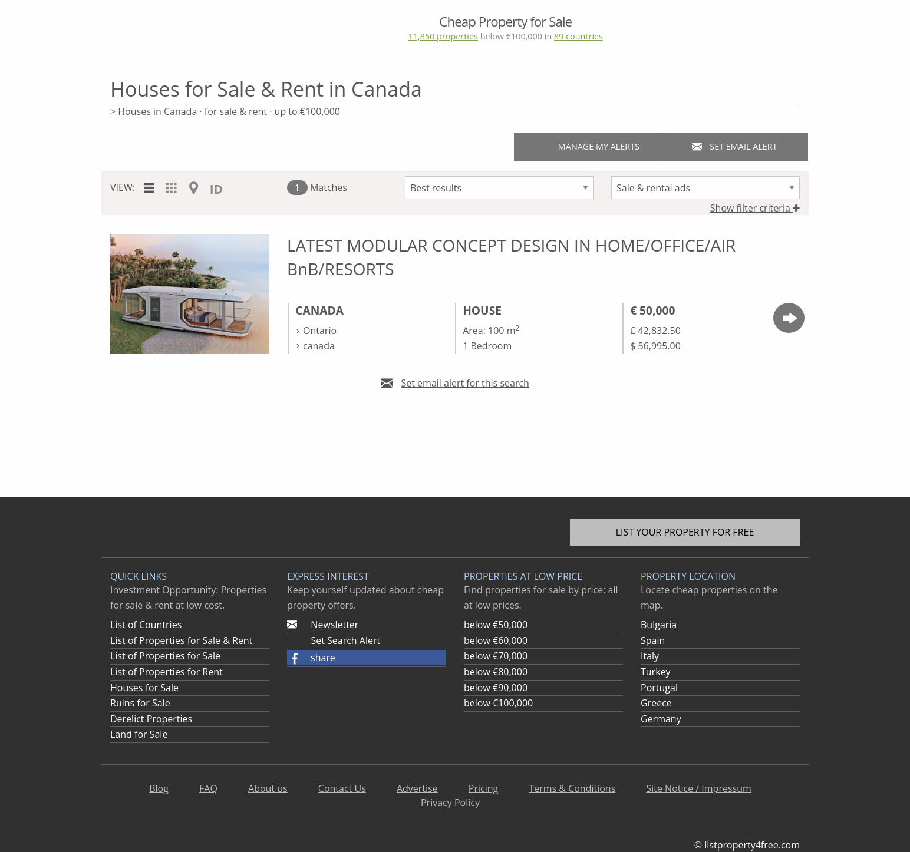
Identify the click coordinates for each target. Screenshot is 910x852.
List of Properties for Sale (165, 655)
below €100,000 (498, 702)
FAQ (208, 788)
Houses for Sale (144, 687)
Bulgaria (659, 624)
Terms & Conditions (572, 788)
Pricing (483, 788)
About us (268, 788)
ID (216, 189)
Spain (653, 640)
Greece (656, 702)
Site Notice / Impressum (698, 788)
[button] (366, 658)
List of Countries (146, 624)
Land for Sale (138, 734)
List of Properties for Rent (166, 671)
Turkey (656, 671)
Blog (159, 788)
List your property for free (685, 532)
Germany (661, 718)
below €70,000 (495, 655)
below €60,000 (495, 640)
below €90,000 (495, 687)
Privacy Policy (450, 802)
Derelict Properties (151, 718)
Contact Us (342, 788)
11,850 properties (442, 36)
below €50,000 (495, 624)
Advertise (417, 788)
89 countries (578, 36)
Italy (650, 655)
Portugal (659, 687)
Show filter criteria (755, 208)
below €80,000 (495, 671)
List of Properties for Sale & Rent (181, 640)
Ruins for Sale (140, 702)
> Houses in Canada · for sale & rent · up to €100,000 (225, 111)
